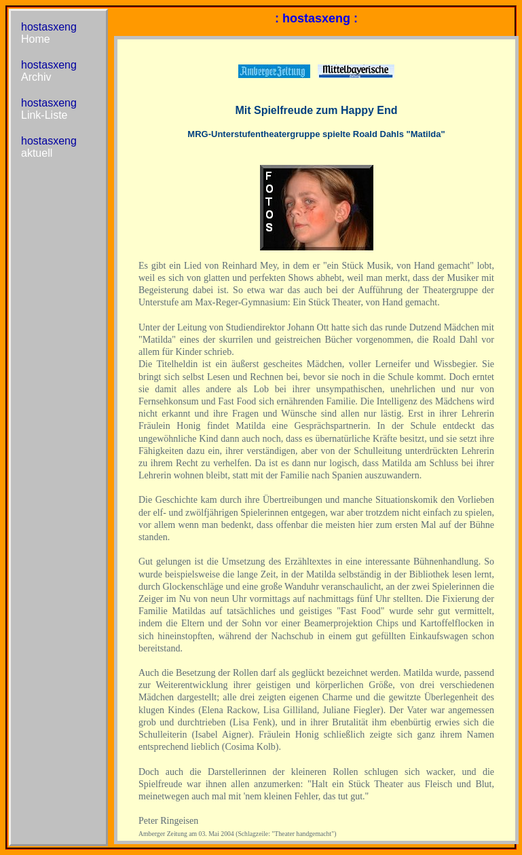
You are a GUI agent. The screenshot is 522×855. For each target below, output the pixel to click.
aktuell (36, 153)
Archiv (36, 77)
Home (35, 39)
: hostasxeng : (316, 18)
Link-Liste (44, 115)
